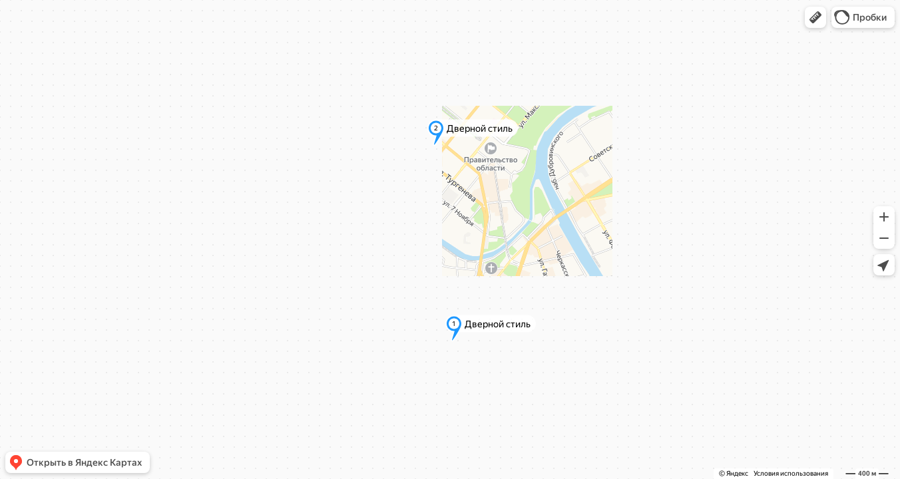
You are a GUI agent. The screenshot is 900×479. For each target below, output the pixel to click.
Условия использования (791, 473)
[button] (815, 17)
